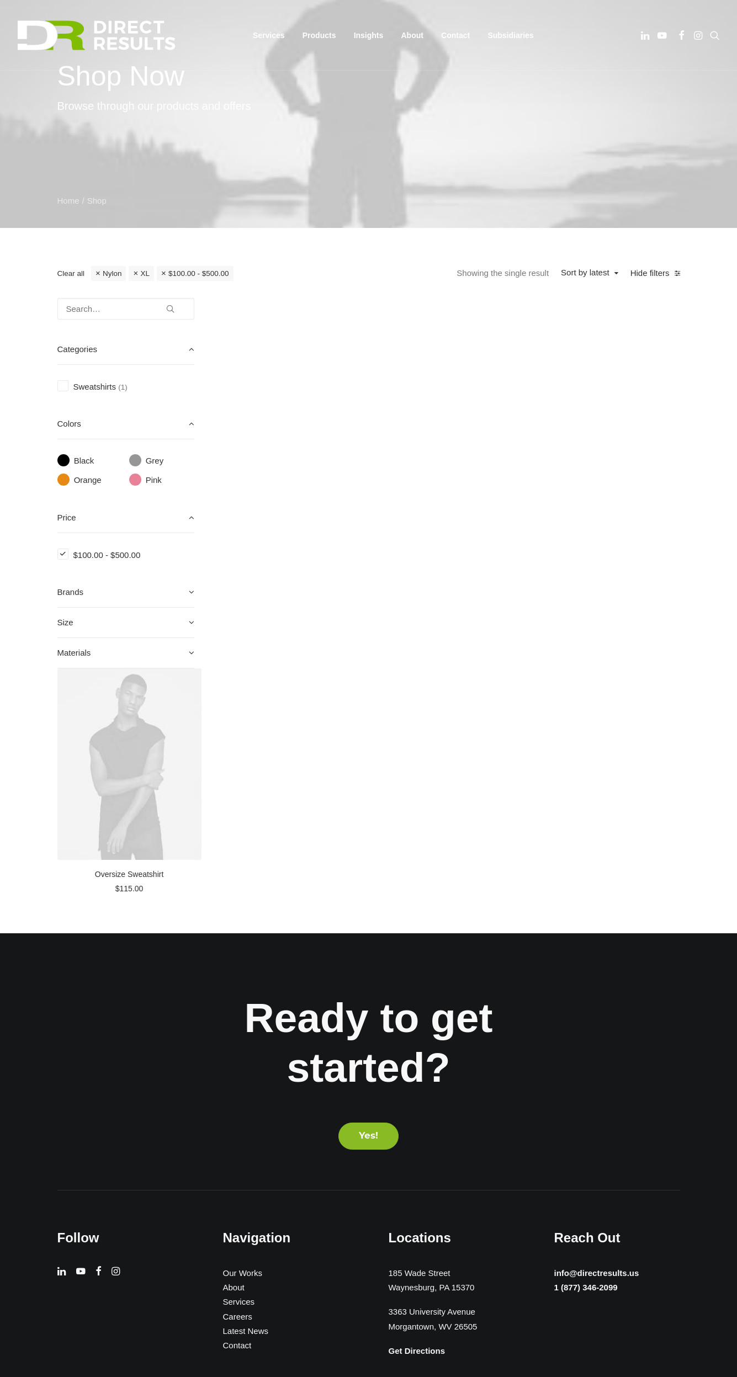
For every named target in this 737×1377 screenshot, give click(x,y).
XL (145, 273)
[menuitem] (269, 35)
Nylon (112, 273)
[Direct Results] (98, 35)
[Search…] (125, 309)
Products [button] (319, 35)
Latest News (246, 1095)
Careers (237, 1081)
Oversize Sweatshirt (305, 501)
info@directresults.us (594, 1037)
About (412, 35)
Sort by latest (585, 272)
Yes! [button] (368, 901)
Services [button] (269, 35)
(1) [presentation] (123, 387)
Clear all (71, 273)
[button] (646, 35)
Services (239, 1067)
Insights (369, 35)
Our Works (242, 1038)
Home (68, 200)
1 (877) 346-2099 (582, 1053)
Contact (455, 35)
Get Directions (417, 1115)
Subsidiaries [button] (510, 35)
